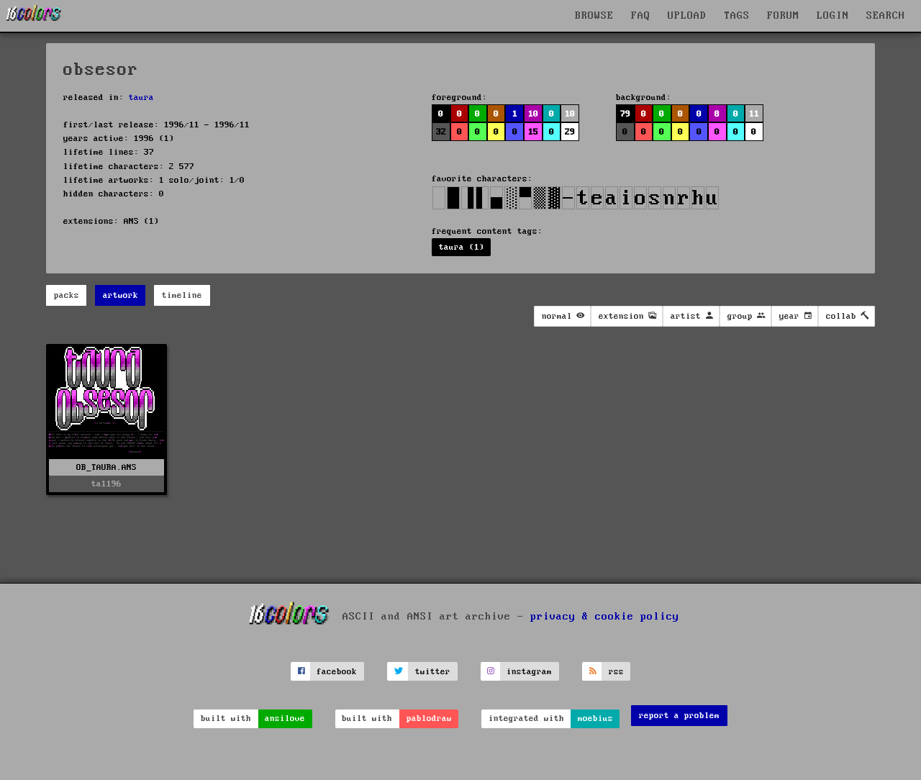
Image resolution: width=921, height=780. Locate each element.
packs (66, 295)
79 (625, 114)
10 (533, 114)
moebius (595, 718)
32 (441, 132)
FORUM (783, 16)
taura (141, 97)
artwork (120, 295)
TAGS (737, 16)
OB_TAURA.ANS (106, 467)
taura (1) (461, 247)
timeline (182, 295)
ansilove (285, 718)
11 (754, 114)
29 (570, 132)
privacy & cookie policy (604, 616)
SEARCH (885, 16)
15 (533, 132)
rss (616, 671)
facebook (337, 671)
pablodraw (429, 718)
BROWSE (594, 16)
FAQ (640, 16)
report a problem (679, 715)
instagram (529, 671)
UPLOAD (687, 16)
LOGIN (833, 16)
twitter (432, 671)
